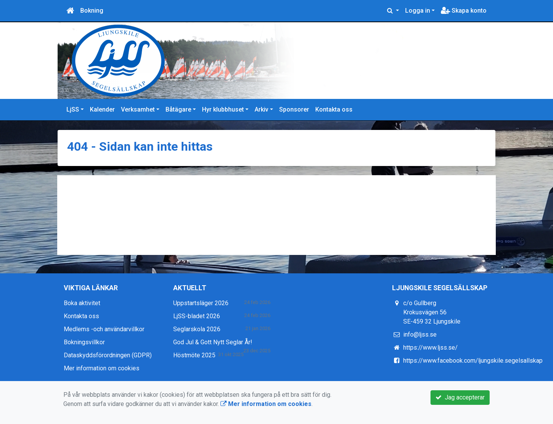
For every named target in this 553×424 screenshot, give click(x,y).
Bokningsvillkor (84, 342)
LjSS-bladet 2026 (196, 316)
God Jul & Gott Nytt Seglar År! (212, 342)
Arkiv (261, 109)
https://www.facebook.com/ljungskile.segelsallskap (473, 360)
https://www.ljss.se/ (430, 347)
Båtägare (178, 109)
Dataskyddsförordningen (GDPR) (108, 355)
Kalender (102, 109)
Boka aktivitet (82, 303)
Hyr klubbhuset (223, 109)
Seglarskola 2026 (196, 329)
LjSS (72, 109)
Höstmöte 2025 (194, 355)
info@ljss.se (420, 334)
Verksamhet (138, 109)
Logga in (417, 10)
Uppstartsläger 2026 (200, 303)
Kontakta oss (334, 109)
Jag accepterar (460, 397)
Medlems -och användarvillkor (104, 329)
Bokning (91, 10)
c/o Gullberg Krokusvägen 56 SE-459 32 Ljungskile (431, 312)
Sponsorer (294, 109)
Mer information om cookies (101, 368)
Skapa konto (464, 10)
